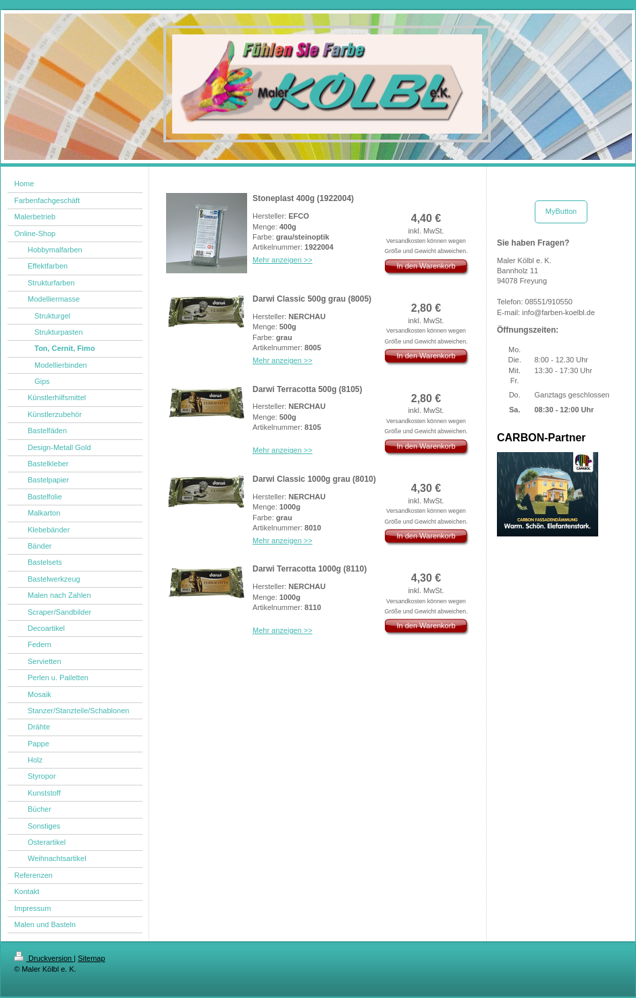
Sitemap (91, 958)
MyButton (561, 211)
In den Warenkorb (425, 266)
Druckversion (44, 958)
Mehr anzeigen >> (283, 260)
